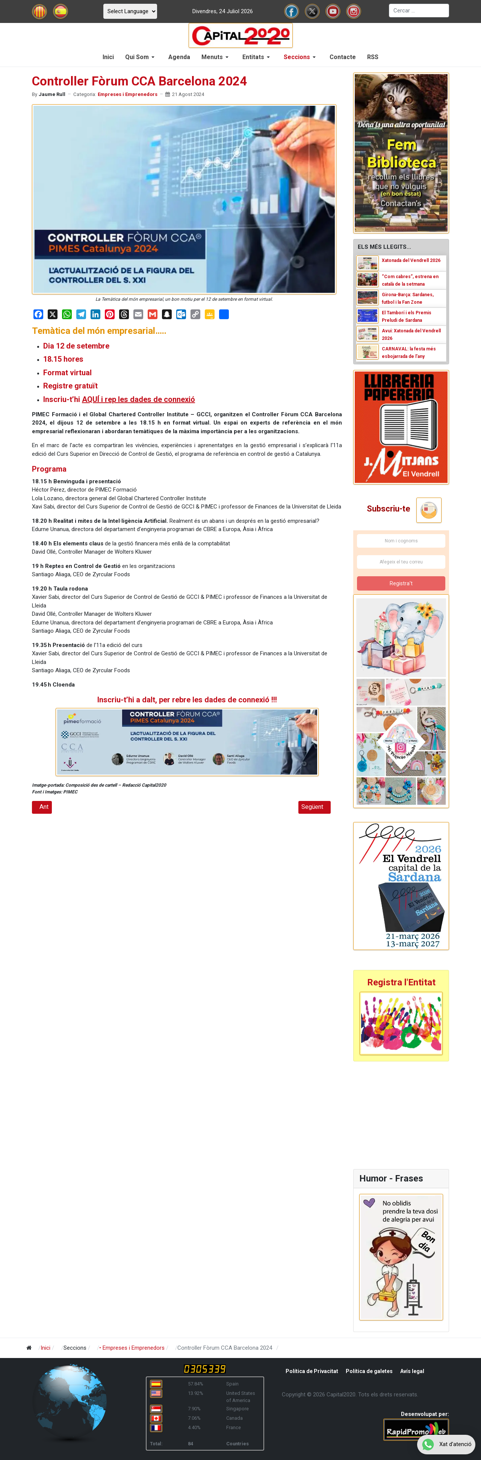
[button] (141, 57)
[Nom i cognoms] (401, 541)
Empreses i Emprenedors (127, 94)
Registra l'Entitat (401, 982)
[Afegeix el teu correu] (401, 562)
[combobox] (419, 10)
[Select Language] (130, 11)
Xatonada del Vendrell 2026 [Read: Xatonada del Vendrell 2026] (411, 260)
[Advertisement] (400, 1114)
